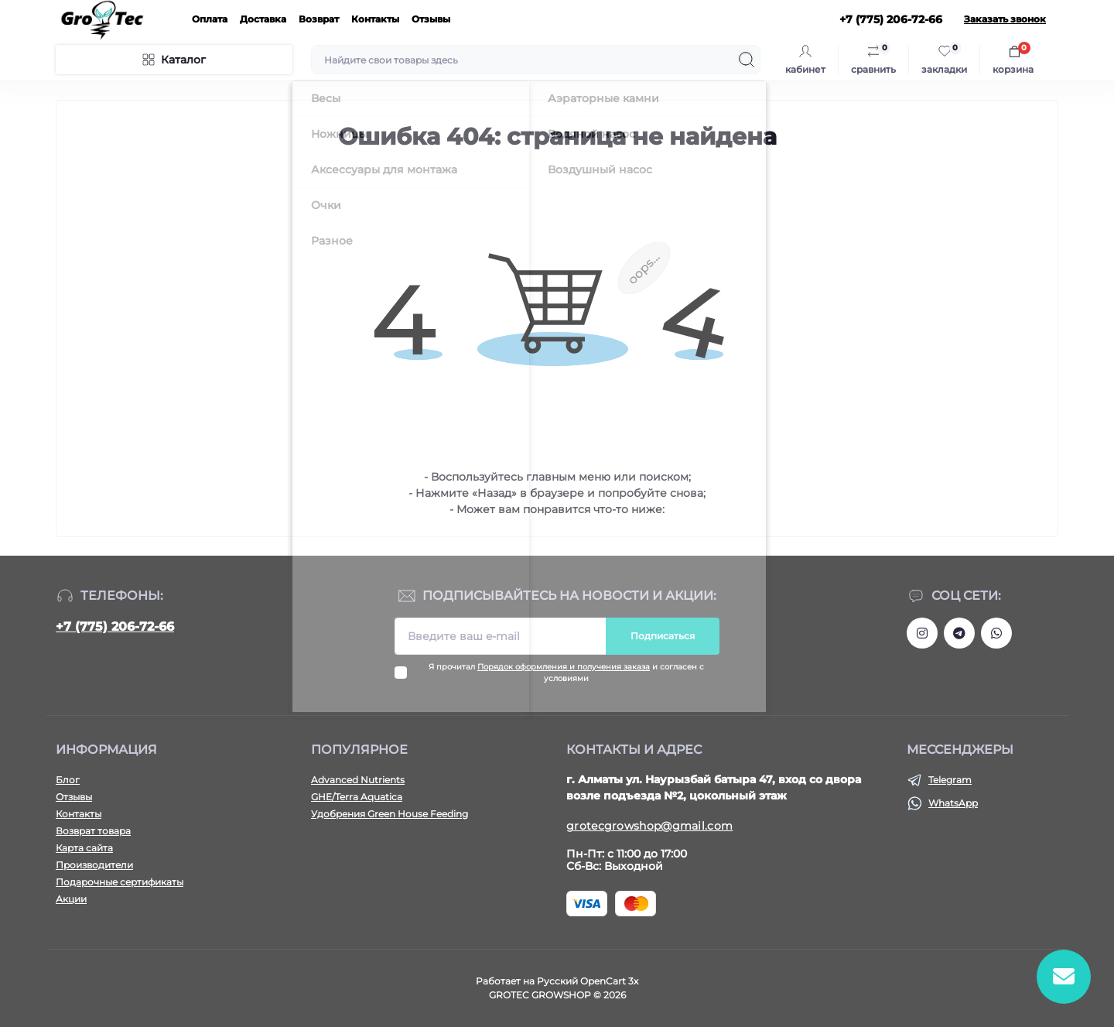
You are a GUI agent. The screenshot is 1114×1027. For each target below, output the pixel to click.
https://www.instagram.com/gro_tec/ (922, 633)
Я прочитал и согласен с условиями (566, 672)
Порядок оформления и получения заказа (563, 667)
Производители (94, 865)
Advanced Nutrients (358, 780)
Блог (68, 780)
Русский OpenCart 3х (587, 981)
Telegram (950, 780)
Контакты (375, 19)
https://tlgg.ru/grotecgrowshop (959, 633)
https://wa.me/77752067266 (996, 633)
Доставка (263, 19)
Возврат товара (93, 831)
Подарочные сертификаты (119, 882)
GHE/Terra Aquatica (356, 797)
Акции (71, 899)
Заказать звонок (1005, 19)
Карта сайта (84, 848)
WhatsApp (953, 803)
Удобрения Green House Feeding (389, 814)
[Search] (746, 59)
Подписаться (662, 636)
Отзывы (431, 19)
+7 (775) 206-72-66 (115, 626)
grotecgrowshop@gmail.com (649, 826)
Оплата (209, 19)
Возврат (319, 19)
